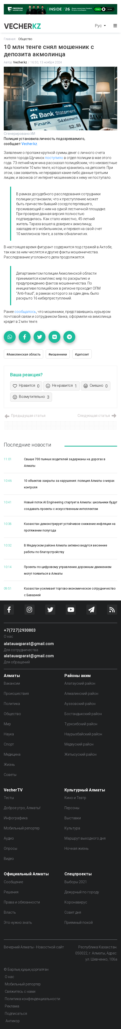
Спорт (9, 744)
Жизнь (9, 764)
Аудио (9, 838)
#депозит (82, 354)
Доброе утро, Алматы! (22, 808)
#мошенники (58, 354)
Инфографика (16, 818)
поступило (54, 157)
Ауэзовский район (79, 703)
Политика (12, 703)
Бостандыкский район (83, 714)
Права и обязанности (22, 902)
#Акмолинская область (23, 354)
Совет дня (72, 912)
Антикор (12, 1021)
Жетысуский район (80, 754)
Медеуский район (78, 744)
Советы (10, 774)
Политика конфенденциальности (32, 999)
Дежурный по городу (81, 892)
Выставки (72, 818)
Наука (9, 734)
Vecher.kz (20, 62)
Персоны (71, 808)
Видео (9, 858)
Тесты (9, 797)
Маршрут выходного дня (85, 838)
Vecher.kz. (29, 143)
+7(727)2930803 (20, 630)
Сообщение (13, 882)
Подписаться (16, 1013)
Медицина (12, 754)
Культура (72, 828)
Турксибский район (80, 724)
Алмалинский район (81, 693)
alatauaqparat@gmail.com (29, 643)
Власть (10, 912)
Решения (11, 892)
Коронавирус (75, 902)
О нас (8, 636)
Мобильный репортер (22, 828)
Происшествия (16, 693)
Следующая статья (97, 415)
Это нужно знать (18, 922)
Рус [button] (99, 25)
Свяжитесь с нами (20, 991)
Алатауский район (79, 683)
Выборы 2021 (75, 882)
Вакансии (12, 683)
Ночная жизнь (76, 848)
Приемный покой (78, 922)
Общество (25, 39)
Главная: (10, 39)
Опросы (10, 848)
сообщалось (25, 311)
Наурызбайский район (83, 734)
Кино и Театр (75, 797)
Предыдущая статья (24, 415)
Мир (7, 724)
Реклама (12, 1006)
